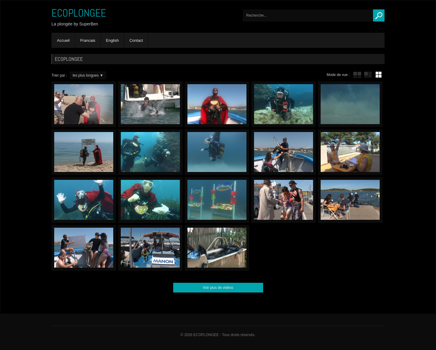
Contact (136, 40)
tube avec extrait (367, 74)
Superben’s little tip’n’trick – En (217, 247)
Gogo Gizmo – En (150, 152)
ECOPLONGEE (78, 13)
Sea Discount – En (217, 200)
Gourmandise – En (150, 200)
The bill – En (350, 152)
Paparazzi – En (84, 104)
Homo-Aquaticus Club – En (84, 152)
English (112, 40)
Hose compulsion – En (150, 247)
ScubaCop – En (84, 247)
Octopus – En (283, 104)
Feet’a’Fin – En (350, 104)
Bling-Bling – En (283, 200)
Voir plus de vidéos (218, 288)
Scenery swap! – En (84, 200)
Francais (87, 40)
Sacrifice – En (283, 152)
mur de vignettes (378, 74)
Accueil (63, 40)
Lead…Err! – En (150, 104)
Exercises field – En (217, 152)
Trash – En (217, 104)
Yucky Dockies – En (350, 200)
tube (357, 74)
